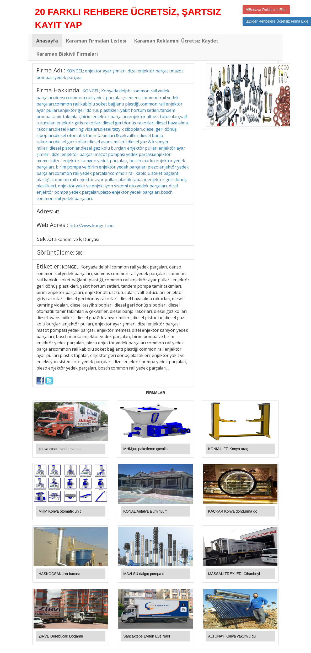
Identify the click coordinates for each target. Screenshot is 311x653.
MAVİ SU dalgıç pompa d (143, 574)
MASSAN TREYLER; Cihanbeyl (234, 574)
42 (57, 212)
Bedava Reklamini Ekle (266, 10)
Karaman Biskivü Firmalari (67, 54)
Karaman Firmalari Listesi (96, 41)
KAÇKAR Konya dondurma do (233, 511)
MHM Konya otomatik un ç (60, 511)
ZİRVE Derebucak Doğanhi (61, 636)
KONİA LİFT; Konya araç (228, 449)
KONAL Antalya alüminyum (145, 511)
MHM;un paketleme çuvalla (145, 449)
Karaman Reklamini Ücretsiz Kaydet (176, 41)
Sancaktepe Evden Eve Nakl (146, 636)
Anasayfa (47, 41)
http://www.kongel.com (92, 225)
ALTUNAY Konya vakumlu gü (232, 636)
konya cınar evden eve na (60, 449)
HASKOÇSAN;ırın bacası (59, 574)
